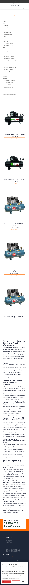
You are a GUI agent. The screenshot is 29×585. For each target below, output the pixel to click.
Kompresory (12, 15)
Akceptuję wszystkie (6, 581)
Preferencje (24, 581)
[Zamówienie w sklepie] (20, 97)
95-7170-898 (11, 523)
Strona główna (6, 15)
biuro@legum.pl (12, 526)
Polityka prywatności (9, 556)
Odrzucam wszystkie (16, 581)
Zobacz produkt (14, 138)
